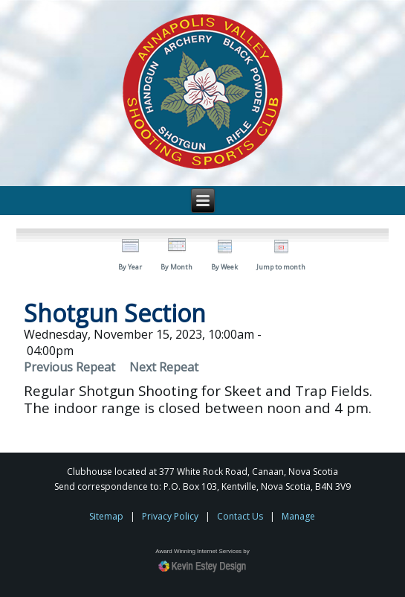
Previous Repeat (69, 367)
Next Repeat (163, 367)
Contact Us (240, 516)
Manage (298, 516)
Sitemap (106, 516)
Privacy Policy (170, 516)
